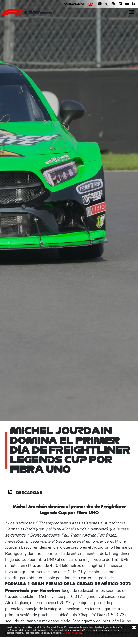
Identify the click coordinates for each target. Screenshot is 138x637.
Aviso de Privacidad (71, 633)
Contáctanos (74, 4)
